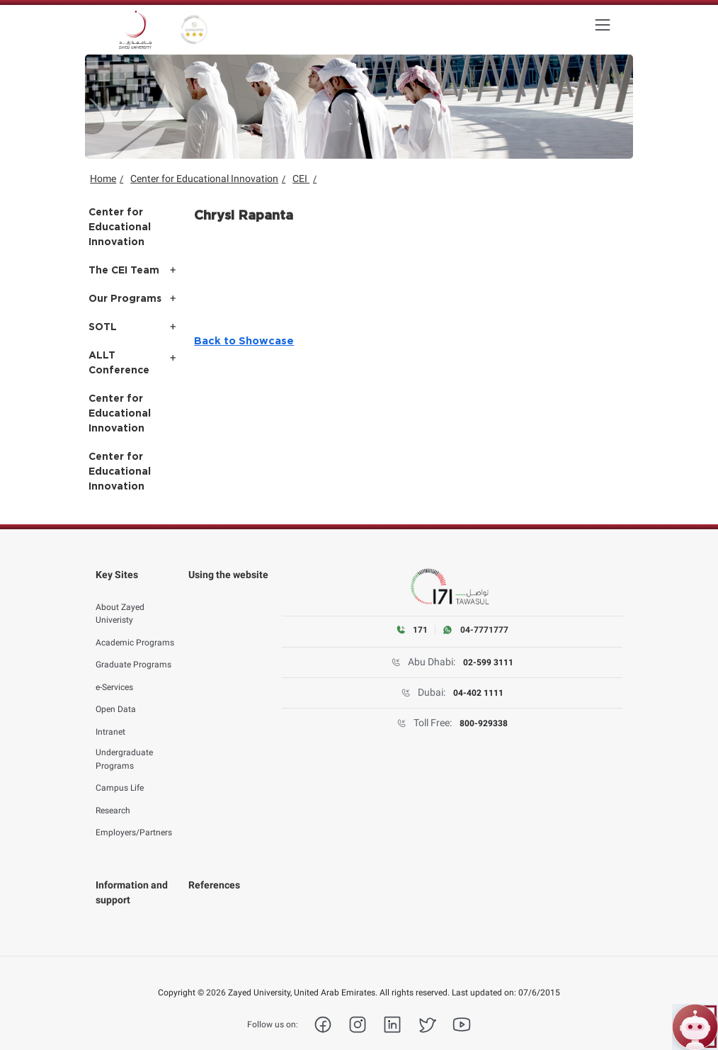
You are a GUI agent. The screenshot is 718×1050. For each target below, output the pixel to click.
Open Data (116, 694)
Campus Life (120, 773)
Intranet (110, 716)
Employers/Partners (134, 818)
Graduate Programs (133, 650)
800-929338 (484, 723)
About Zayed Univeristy (120, 598)
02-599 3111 (488, 662)
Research (113, 795)
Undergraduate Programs (124, 744)
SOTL (103, 327)
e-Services (114, 672)
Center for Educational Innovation (204, 178)
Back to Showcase (244, 341)
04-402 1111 (478, 693)
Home (103, 178)
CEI (300, 178)
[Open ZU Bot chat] (695, 1027)
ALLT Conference (119, 363)
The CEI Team (124, 271)
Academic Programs (135, 627)
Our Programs (125, 299)
